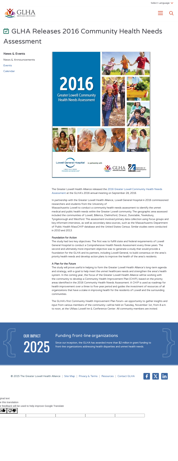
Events (7, 65)
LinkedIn (164, 376)
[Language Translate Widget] (162, 3)
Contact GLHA (126, 376)
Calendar (9, 71)
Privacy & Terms (88, 376)
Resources (107, 376)
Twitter (155, 376)
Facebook (146, 376)
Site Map (69, 376)
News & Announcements (19, 59)
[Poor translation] (12, 411)
